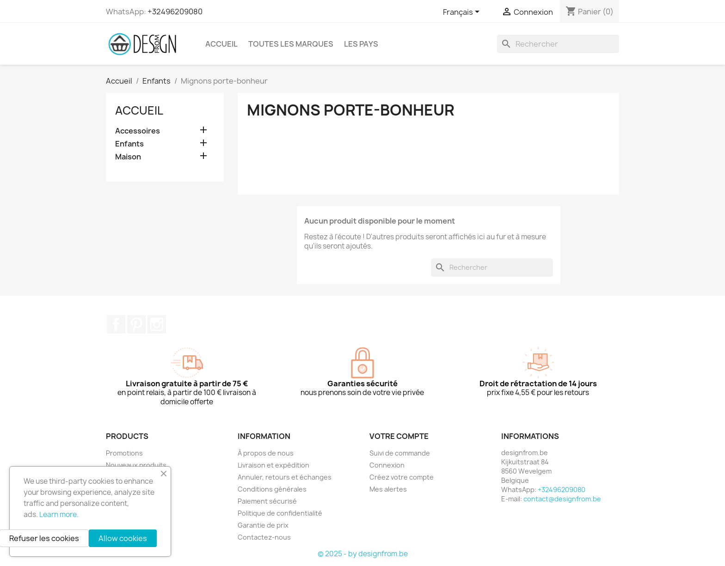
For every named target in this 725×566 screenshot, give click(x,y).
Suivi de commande (399, 453)
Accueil (221, 44)
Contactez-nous (264, 537)
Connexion (387, 465)
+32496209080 (175, 11)
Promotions (124, 453)
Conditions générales (272, 489)
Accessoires (137, 131)
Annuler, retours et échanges (285, 477)
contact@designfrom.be (562, 498)
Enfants (129, 144)
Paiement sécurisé (267, 501)
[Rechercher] (558, 44)
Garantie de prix (263, 525)
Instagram (156, 324)
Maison (128, 157)
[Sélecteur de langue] (463, 12)
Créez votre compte (401, 477)
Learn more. (59, 514)
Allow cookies (122, 538)
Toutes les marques (290, 44)
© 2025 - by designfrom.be (363, 554)
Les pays (361, 44)
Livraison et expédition (273, 465)
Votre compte (399, 436)
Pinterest (136, 324)
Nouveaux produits (136, 465)
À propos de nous (266, 453)
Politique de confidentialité (280, 513)
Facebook (116, 324)
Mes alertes (388, 489)
